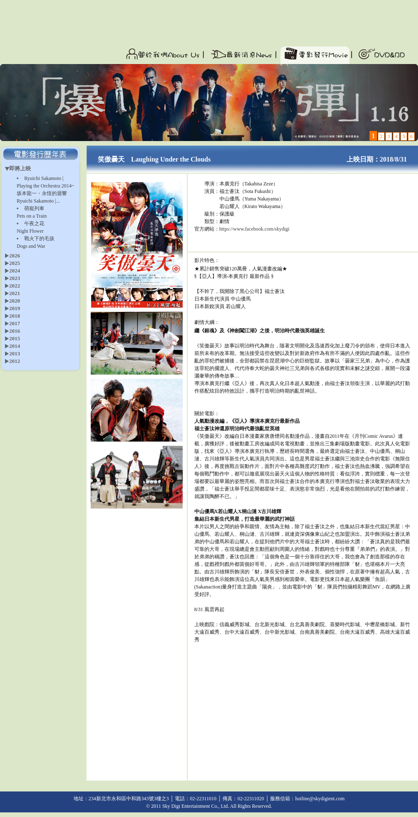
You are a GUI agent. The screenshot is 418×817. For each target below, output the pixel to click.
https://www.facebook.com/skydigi (254, 229)
